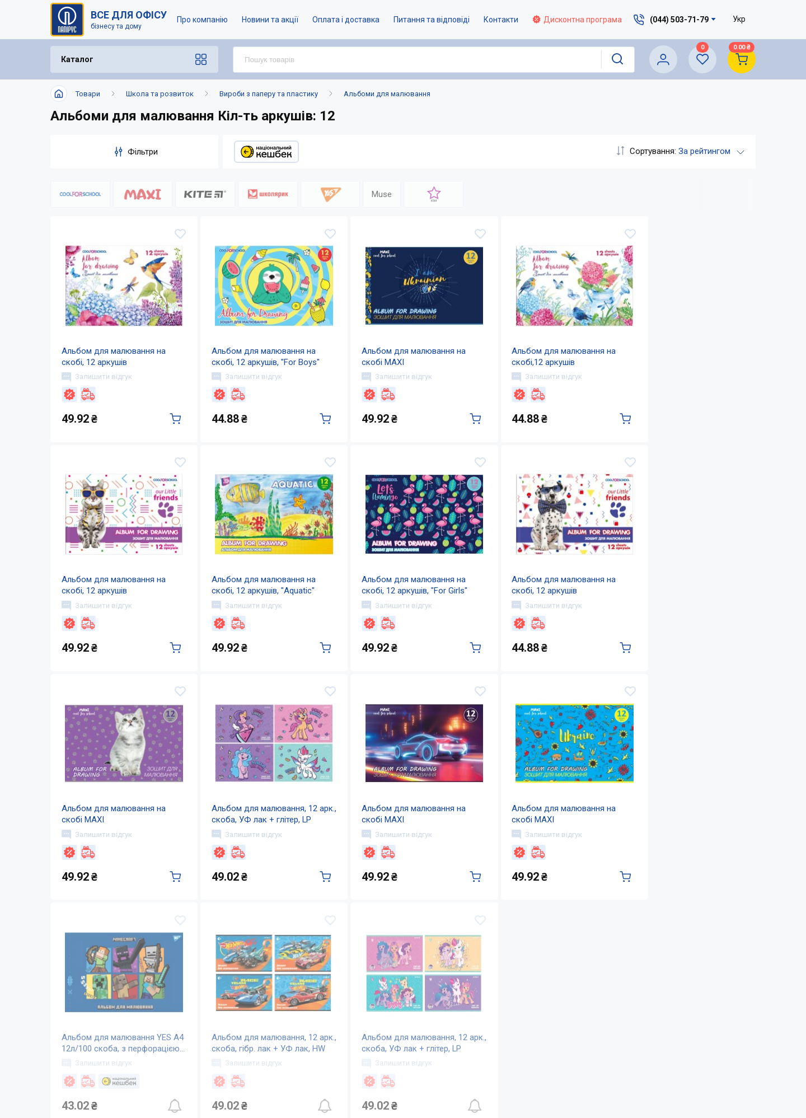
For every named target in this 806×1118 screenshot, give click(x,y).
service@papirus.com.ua (662, 984)
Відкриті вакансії (366, 1074)
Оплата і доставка (345, 19)
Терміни (458, 1052)
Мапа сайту (354, 1052)
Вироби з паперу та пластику (268, 94)
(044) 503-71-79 (668, 960)
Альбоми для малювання (387, 94)
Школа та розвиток (160, 94)
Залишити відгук (97, 379)
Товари (88, 94)
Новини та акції (270, 19)
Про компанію (202, 19)
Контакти (501, 19)
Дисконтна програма (577, 19)
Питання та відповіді (431, 19)
